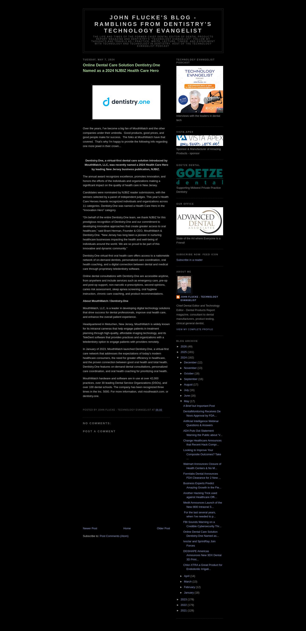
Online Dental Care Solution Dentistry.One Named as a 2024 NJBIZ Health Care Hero (121, 68)
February (190, 587)
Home (127, 528)
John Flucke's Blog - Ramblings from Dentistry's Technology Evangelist (153, 24)
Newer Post (90, 528)
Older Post (163, 528)
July (187, 390)
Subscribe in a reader (189, 259)
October (189, 373)
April (187, 576)
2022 (184, 605)
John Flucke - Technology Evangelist (199, 298)
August (188, 384)
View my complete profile (194, 329)
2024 (184, 357)
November (191, 368)
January (189, 592)
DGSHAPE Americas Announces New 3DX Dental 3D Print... (202, 555)
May (187, 401)
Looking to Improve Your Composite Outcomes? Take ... (202, 454)
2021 (184, 610)
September (191, 379)
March (188, 581)
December (191, 362)
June (187, 395)
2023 (184, 599)
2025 (184, 352)
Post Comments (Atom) (114, 536)
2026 (184, 346)
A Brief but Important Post (199, 405)
